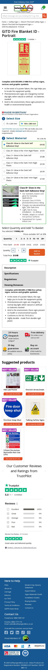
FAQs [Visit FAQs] (6, 585)
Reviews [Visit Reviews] (28, 604)
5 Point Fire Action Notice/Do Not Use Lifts (12, 452)
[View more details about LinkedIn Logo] (18, 632)
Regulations (10, 279)
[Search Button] (44, 15)
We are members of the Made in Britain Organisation (20, 114)
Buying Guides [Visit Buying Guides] (30, 601)
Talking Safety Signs (35, 420)
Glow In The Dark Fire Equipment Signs (17, 24)
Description (10, 267)
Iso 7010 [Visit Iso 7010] (7, 598)
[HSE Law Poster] (13, 382)
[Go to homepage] (23, 8)
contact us (20, 131)
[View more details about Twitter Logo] (13, 632)
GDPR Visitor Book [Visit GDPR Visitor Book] (11, 609)
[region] (13, 378)
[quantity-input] (18, 250)
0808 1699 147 (19, 618)
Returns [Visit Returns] (7, 595)
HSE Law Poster (10, 390)
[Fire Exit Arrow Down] (35, 382)
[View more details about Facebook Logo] (7, 632)
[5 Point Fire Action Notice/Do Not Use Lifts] (13, 444)
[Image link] (24, 112)
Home (4, 22)
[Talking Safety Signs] (35, 412)
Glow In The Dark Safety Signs (32, 22)
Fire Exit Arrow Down (35, 390)
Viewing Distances (13, 285)
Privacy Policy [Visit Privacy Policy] (9, 602)
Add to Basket (37, 252)
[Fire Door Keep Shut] (13, 412)
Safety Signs (14, 22)
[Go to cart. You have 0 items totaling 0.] (42, 8)
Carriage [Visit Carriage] (7, 592)
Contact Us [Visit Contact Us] (29, 608)
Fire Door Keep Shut (12, 420)
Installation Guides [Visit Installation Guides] (32, 597)
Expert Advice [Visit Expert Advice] (30, 591)
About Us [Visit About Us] (8, 588)
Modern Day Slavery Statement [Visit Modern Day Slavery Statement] (33, 586)
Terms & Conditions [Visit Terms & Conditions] (12, 605)
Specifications (11, 273)
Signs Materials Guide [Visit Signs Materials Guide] (33, 594)
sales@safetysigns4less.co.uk (21, 624)
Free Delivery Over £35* (24, 2)
